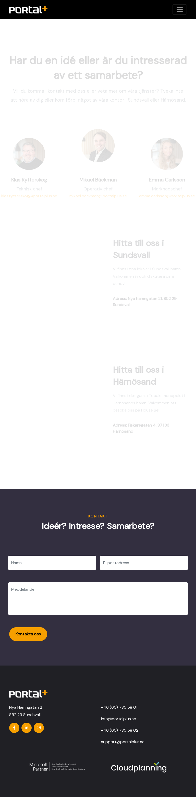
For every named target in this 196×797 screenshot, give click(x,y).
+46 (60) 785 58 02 (119, 730)
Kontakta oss (28, 634)
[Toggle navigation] (180, 9)
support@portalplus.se (122, 741)
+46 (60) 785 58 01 (119, 707)
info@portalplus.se (118, 718)
